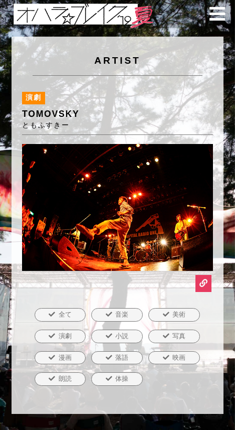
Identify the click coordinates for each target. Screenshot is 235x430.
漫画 (65, 357)
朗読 (65, 378)
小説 (121, 336)
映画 (178, 357)
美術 (178, 314)
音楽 (121, 314)
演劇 (65, 336)
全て (65, 314)
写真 (178, 336)
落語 (121, 357)
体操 (121, 378)
